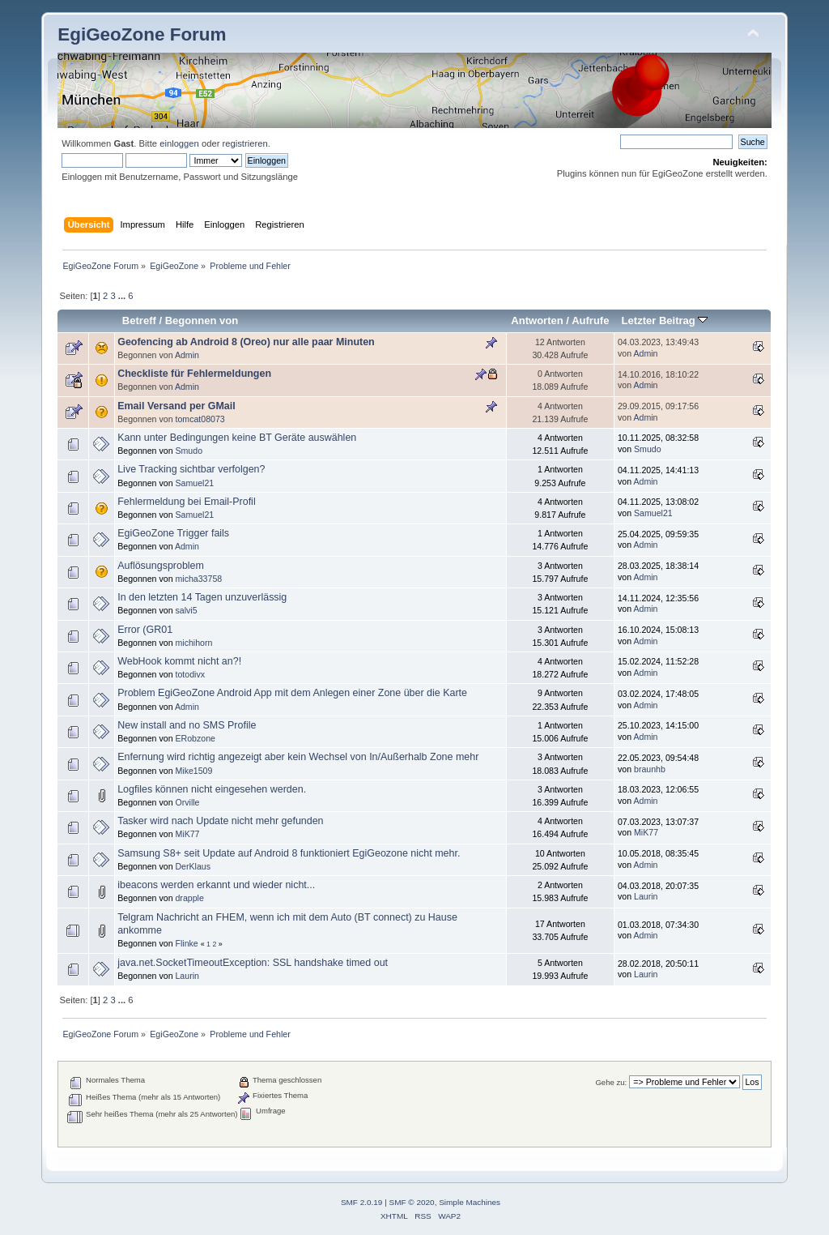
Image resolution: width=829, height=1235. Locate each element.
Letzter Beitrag (665, 320)
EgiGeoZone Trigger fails (173, 533)
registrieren (245, 143)
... (123, 296)
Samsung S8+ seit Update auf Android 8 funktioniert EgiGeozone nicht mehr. (288, 853)
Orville (187, 802)
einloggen (179, 143)
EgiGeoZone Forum (141, 34)
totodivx (190, 674)
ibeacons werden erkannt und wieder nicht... (216, 885)
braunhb (649, 769)
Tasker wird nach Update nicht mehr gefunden (220, 821)
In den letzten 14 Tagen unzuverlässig (202, 597)
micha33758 (198, 578)
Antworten (537, 320)
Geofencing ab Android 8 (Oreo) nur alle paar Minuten (246, 342)
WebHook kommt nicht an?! (179, 661)
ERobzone (195, 738)
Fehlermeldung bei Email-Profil (186, 501)
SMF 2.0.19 (362, 1202)
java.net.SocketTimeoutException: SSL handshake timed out (252, 962)
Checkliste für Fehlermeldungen (194, 373)
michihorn (193, 642)
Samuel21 (194, 483)
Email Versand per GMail (176, 406)
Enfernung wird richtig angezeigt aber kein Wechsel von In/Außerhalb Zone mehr (297, 757)
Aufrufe (590, 320)
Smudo (188, 450)
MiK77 (187, 834)
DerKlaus (192, 866)
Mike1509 (193, 771)
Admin (187, 355)
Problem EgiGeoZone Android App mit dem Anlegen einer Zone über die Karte (292, 693)
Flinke (186, 943)
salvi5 (186, 610)
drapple (189, 898)
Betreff (139, 320)
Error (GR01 (144, 629)
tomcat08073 (199, 419)
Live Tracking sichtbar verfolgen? (191, 469)
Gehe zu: (611, 1082)
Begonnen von (202, 320)
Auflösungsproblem (160, 565)
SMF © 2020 (412, 1202)
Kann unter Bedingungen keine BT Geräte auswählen (236, 437)
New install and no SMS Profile (186, 725)
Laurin (645, 896)
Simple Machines (469, 1202)
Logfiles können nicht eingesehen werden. (211, 789)
